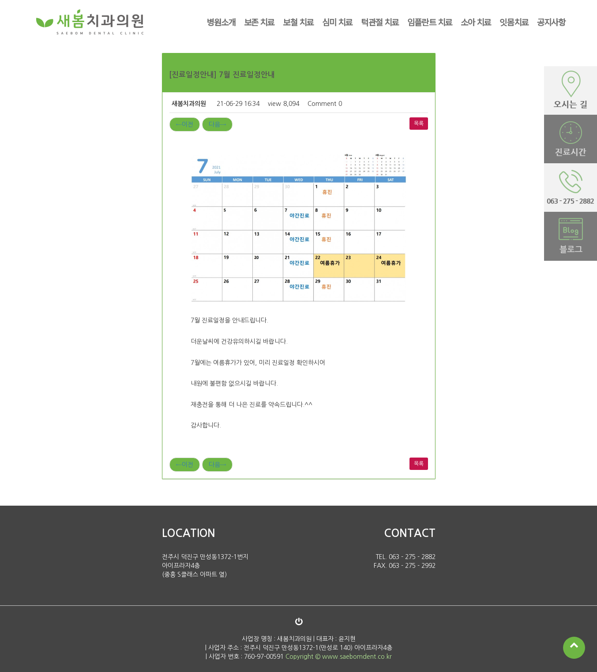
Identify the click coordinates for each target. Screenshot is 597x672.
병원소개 (221, 22)
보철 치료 (298, 22)
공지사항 (551, 22)
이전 (184, 124)
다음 (217, 124)
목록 (419, 123)
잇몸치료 (513, 22)
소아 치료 (476, 22)
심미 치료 (337, 22)
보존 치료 (259, 22)
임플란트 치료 (429, 22)
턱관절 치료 (379, 22)
